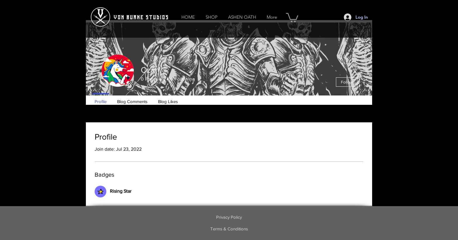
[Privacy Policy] (229, 217)
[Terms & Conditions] (229, 229)
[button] (211, 17)
